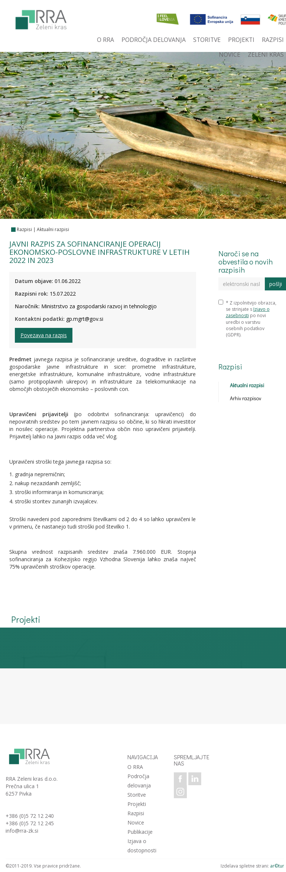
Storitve (136, 794)
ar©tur (277, 866)
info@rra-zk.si (22, 830)
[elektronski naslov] (241, 283)
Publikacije (140, 831)
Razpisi (24, 229)
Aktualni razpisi (53, 229)
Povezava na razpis (43, 335)
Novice (135, 822)
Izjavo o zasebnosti (248, 312)
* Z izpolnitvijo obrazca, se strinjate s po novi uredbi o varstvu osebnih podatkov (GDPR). (247, 319)
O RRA (135, 766)
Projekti (136, 803)
